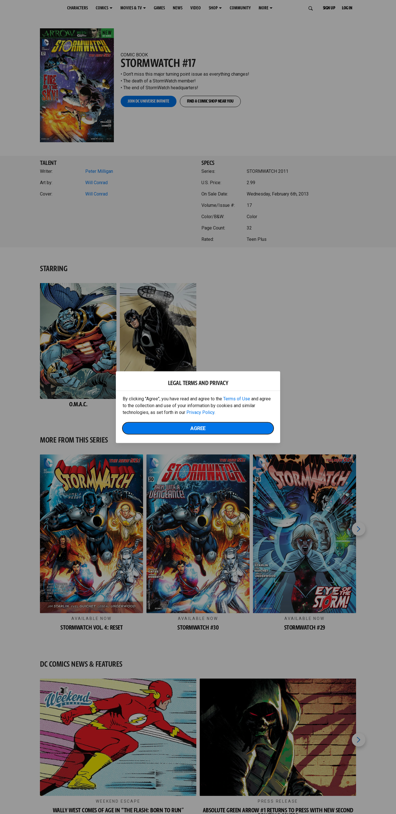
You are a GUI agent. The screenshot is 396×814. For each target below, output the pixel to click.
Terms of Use (236, 398)
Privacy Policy (200, 412)
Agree (198, 428)
